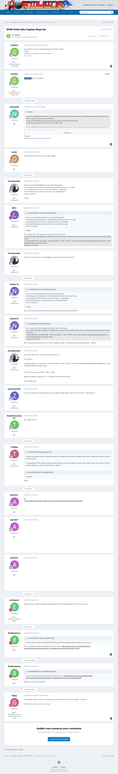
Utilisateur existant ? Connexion (94, 5)
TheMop (14, 447)
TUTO (64, 12)
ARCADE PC (17, 12)
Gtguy (14, 696)
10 (14, 406)
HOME (8, 12)
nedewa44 (14, 107)
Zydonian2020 (14, 389)
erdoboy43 (14, 600)
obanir (14, 152)
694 (15, 225)
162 (14, 650)
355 (15, 617)
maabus (45, 452)
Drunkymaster (14, 181)
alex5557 (14, 495)
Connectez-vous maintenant (59, 739)
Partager (92, 36)
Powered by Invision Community (59, 771)
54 (14, 198)
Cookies (63, 767)
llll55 (14, 208)
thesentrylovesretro (14, 417)
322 (15, 62)
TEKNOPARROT (28, 12)
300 (15, 712)
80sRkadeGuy (14, 633)
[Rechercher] (90, 12)
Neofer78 (14, 284)
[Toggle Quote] (27, 112)
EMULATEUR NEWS (42, 12)
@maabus (28, 78)
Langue (111, 5)
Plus (71, 12)
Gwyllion (17, 35)
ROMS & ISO (55, 12)
